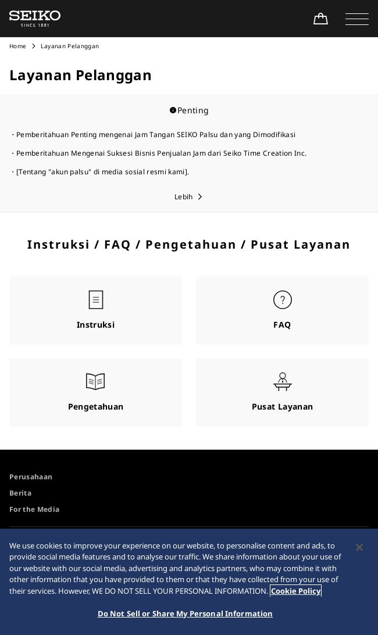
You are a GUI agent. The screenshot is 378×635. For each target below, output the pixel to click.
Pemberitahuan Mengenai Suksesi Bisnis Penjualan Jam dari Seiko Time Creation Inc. (161, 153)
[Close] (359, 547)
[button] (357, 18)
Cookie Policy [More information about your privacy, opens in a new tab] (295, 591)
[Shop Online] (320, 18)
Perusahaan (31, 477)
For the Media (34, 509)
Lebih (183, 197)
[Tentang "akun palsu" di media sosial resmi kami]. (103, 172)
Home (17, 46)
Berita (20, 493)
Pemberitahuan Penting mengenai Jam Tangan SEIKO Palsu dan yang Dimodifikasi (155, 134)
